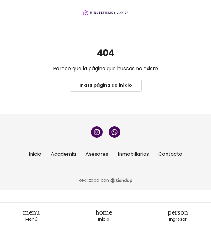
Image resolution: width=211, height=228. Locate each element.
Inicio (35, 154)
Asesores (96, 154)
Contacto (170, 154)
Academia (63, 154)
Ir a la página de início (105, 85)
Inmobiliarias (133, 154)
